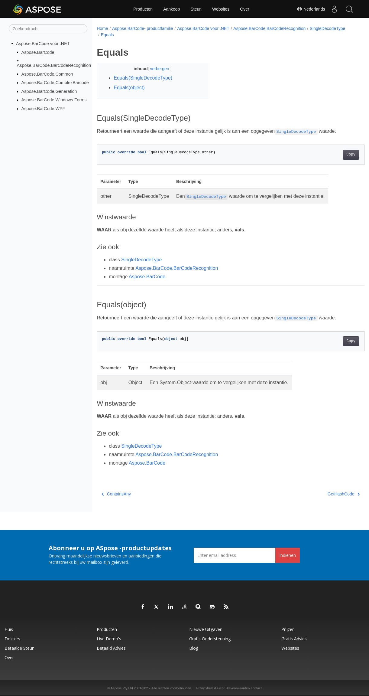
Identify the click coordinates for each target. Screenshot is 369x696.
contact (256, 688)
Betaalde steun (19, 648)
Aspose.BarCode (37, 52)
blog (193, 648)
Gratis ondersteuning (210, 639)
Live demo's (109, 639)
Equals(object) (129, 87)
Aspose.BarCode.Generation (49, 91)
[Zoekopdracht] (48, 28)
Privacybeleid (206, 688)
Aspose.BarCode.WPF (43, 108)
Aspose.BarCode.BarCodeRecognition (54, 65)
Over (244, 9)
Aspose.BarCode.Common (47, 73)
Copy (332, 154)
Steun (196, 9)
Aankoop (171, 9)
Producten (143, 9)
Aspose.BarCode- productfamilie (142, 28)
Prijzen (288, 629)
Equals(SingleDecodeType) (143, 77)
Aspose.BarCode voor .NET (43, 43)
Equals (147, 34)
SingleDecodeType (119, 34)
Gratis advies (294, 639)
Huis (9, 629)
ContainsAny (116, 494)
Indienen (287, 555)
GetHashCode (325, 494)
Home (102, 28)
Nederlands (311, 9)
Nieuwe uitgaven (205, 629)
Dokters (12, 639)
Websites (220, 9)
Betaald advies (111, 648)
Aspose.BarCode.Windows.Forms (54, 99)
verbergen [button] (156, 68)
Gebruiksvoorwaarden (233, 688)
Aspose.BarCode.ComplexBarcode (55, 82)
